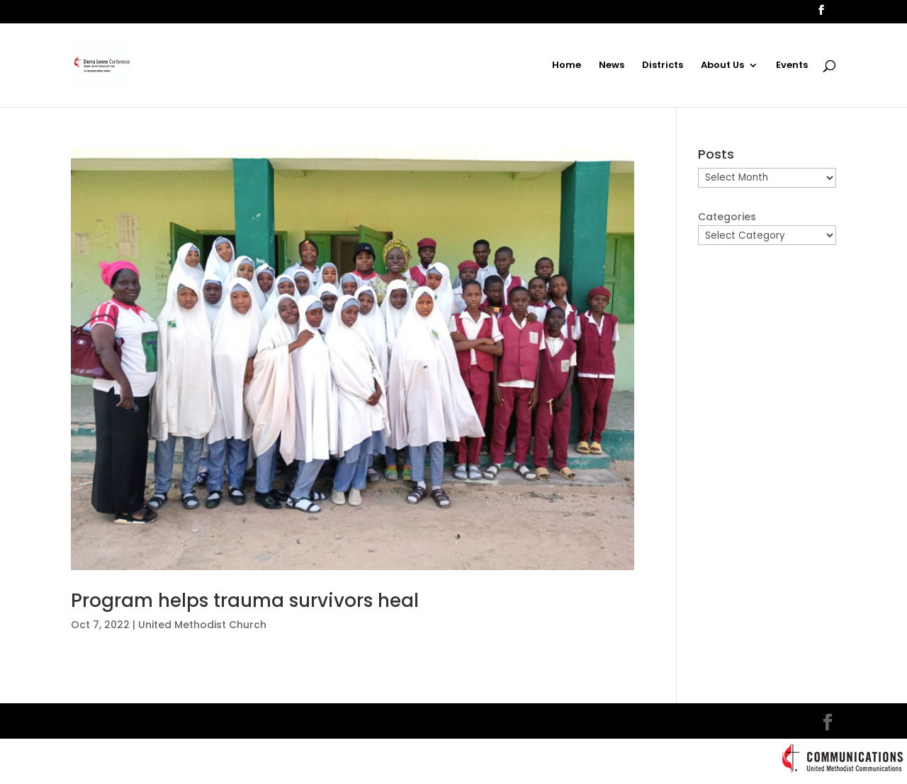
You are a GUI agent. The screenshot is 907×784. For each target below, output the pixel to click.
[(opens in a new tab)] (352, 359)
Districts (662, 66)
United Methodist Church (202, 625)
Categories (727, 217)
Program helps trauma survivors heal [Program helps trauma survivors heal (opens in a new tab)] (245, 600)
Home (566, 66)
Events (792, 66)
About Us (722, 66)
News (611, 66)
